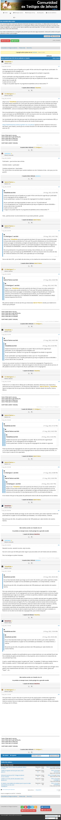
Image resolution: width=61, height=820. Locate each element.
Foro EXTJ (29, 47)
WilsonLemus (57, 771)
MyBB (7, 815)
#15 (58, 694)
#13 (58, 571)
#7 (58, 334)
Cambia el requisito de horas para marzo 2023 (12, 770)
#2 (58, 98)
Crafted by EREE (11, 815)
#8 (58, 381)
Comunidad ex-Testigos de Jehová (9, 47)
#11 (58, 510)
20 (37, 776)
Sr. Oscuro (3, 768)
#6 (58, 274)
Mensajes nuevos (18, 12)
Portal (5, 12)
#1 (58, 66)
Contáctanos (45, 807)
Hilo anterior (5, 755)
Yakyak (58, 775)
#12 (58, 545)
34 (37, 771)
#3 (58, 158)
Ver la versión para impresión (9, 789)
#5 (58, 230)
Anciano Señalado (5, 776)
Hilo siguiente (13, 755)
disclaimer (34, 52)
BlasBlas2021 (4, 780)
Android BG (19, 815)
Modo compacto (56, 58)
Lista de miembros (51, 12)
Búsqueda (40, 12)
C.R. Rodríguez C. (56, 321)
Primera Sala (22, 47)
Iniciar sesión (5, 40)
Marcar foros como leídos (28, 810)
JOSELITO (3, 772)
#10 (58, 467)
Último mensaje (49, 767)
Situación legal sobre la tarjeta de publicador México (13, 767)
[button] (14, 17)
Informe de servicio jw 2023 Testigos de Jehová (12, 775)
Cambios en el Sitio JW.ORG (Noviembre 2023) (12, 778)
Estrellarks (57, 767)
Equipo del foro (46, 809)
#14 (58, 625)
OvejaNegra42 (57, 780)
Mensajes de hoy (30, 12)
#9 (58, 420)
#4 (58, 186)
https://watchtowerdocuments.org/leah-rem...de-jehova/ (18, 124)
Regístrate (15, 40)
